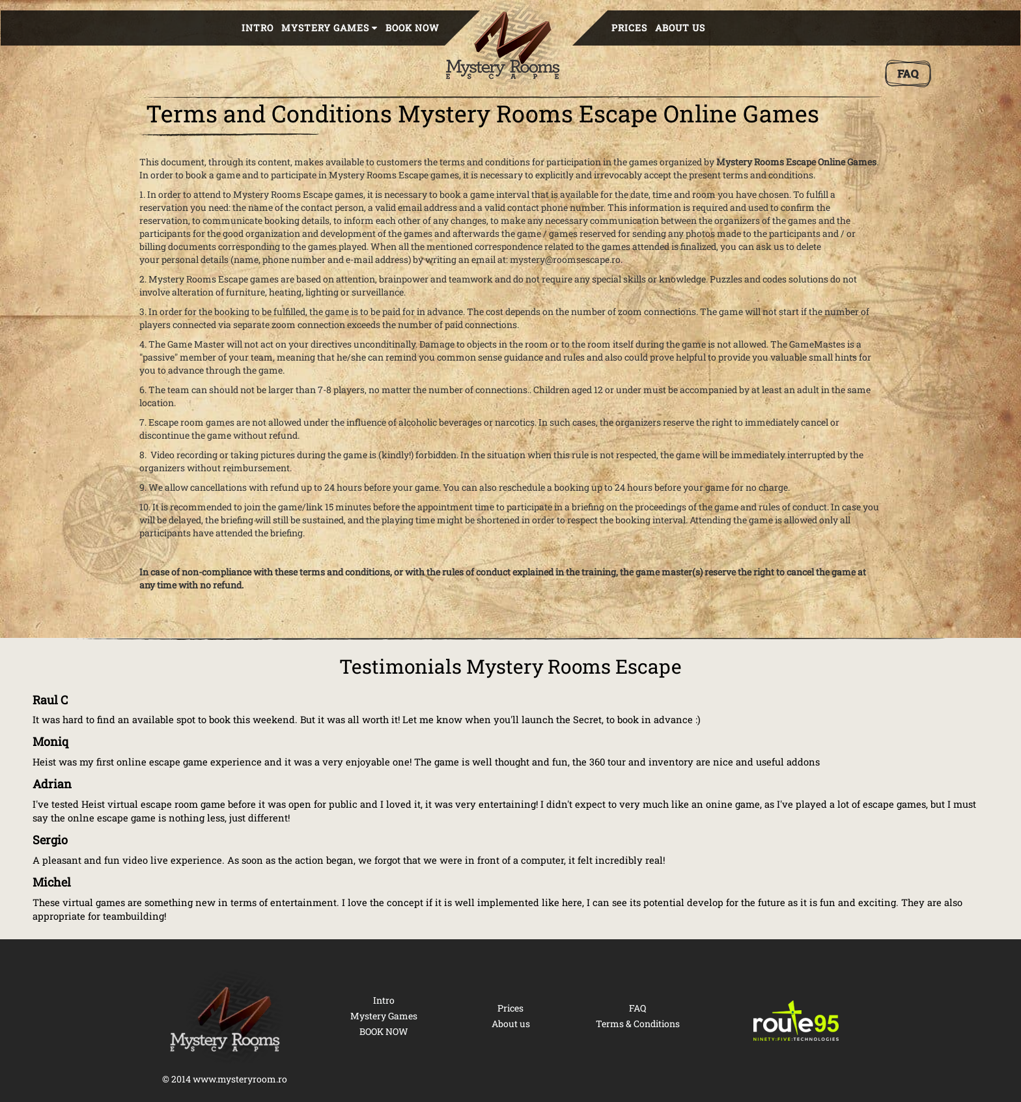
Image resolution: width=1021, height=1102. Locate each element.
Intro (257, 27)
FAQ (637, 1008)
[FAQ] (908, 74)
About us (680, 27)
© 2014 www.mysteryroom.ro (224, 1079)
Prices (629, 27)
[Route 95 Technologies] (796, 1020)
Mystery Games (383, 1016)
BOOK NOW (412, 27)
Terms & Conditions (638, 1023)
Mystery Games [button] (329, 27)
